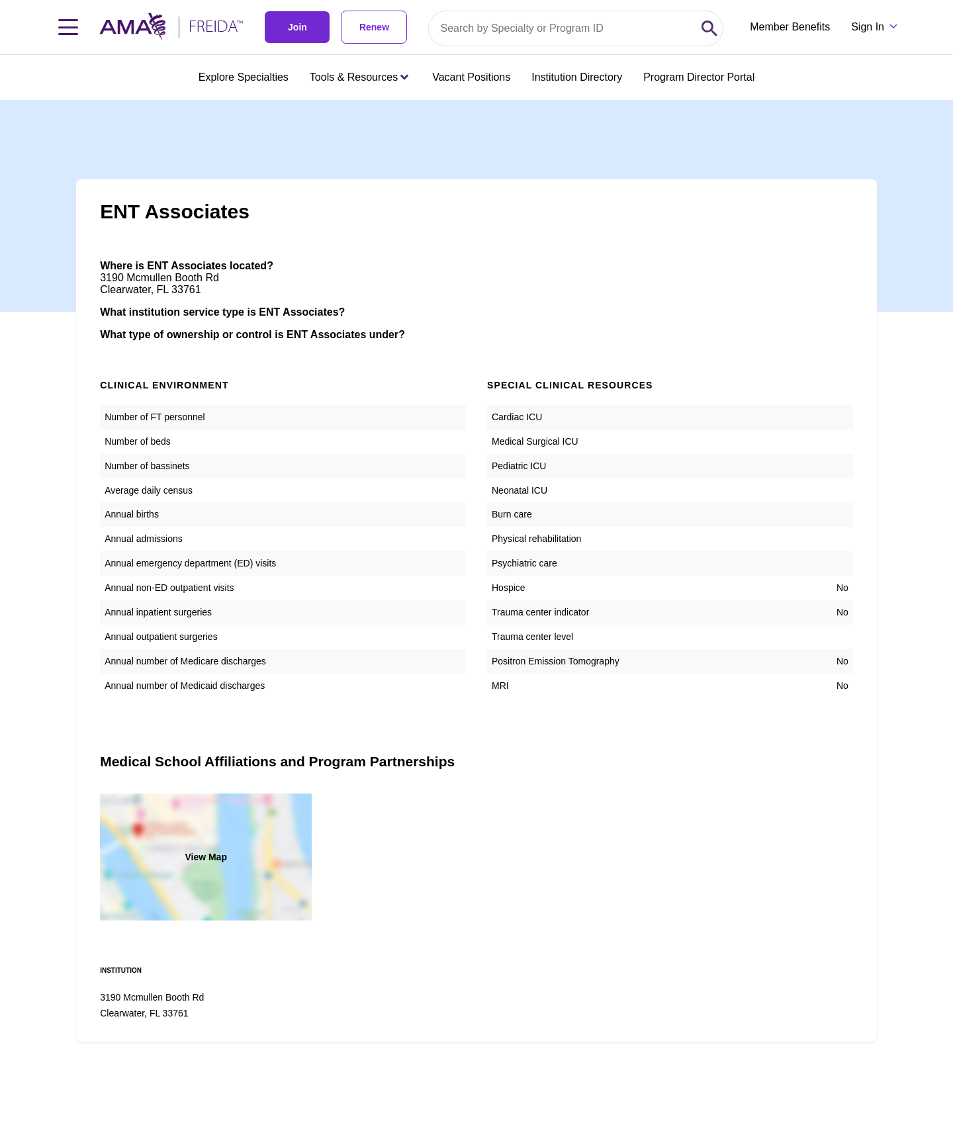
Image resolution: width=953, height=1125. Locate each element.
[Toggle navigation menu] (68, 27)
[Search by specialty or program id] (562, 28)
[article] (476, 571)
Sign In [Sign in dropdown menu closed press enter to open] (867, 26)
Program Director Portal (698, 77)
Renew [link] (374, 27)
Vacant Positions (471, 77)
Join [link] (297, 27)
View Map (206, 857)
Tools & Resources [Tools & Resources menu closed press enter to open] (359, 77)
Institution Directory (576, 77)
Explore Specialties (244, 77)
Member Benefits (790, 26)
